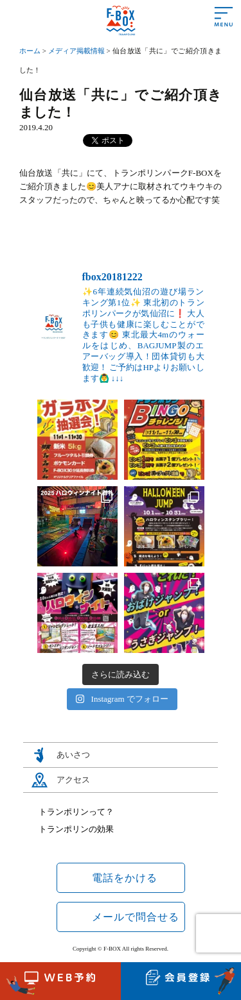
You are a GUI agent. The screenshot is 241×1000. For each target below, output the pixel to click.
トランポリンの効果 (76, 829)
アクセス (73, 779)
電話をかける (124, 877)
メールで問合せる (135, 916)
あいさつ (73, 754)
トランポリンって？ (76, 812)
